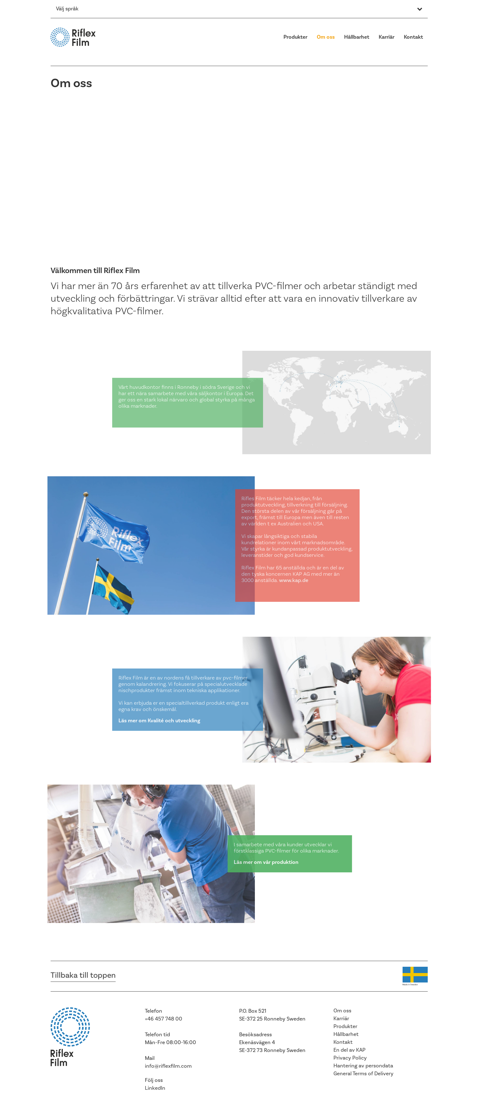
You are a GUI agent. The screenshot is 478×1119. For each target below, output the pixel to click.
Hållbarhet (356, 37)
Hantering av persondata (363, 1065)
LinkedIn (155, 1088)
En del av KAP (349, 1050)
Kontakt (413, 37)
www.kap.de (300, 580)
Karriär (386, 37)
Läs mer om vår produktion (269, 862)
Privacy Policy (350, 1058)
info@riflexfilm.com (168, 1066)
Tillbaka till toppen (83, 975)
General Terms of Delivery (363, 1073)
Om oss (326, 37)
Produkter (295, 37)
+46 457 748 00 (163, 1018)
